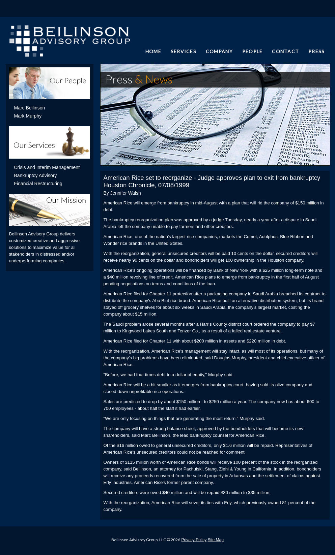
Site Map (216, 539)
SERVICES (183, 51)
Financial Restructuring (38, 183)
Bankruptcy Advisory (35, 175)
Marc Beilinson (29, 107)
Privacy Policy (193, 539)
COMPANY (219, 51)
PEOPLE (252, 51)
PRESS (316, 51)
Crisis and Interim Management (47, 167)
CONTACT (285, 51)
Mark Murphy (28, 116)
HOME (153, 51)
